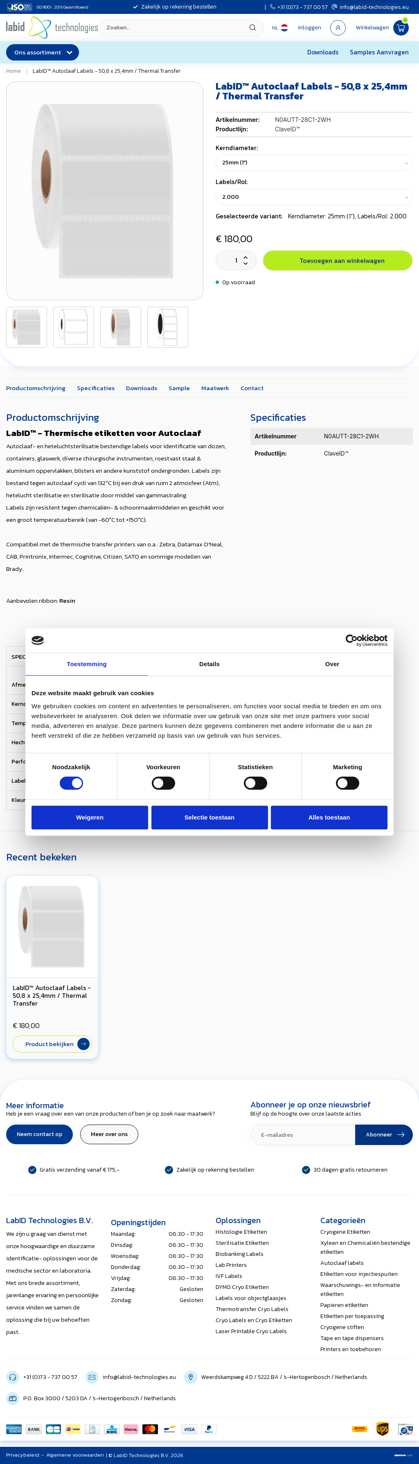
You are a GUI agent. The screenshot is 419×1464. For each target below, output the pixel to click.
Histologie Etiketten (241, 1232)
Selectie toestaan (210, 817)
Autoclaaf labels (342, 1263)
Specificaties (96, 388)
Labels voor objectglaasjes (251, 1298)
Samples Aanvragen (379, 52)
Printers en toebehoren (350, 1349)
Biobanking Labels (240, 1254)
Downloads (322, 52)
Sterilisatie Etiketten (242, 1243)
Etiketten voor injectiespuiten (359, 1274)
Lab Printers (231, 1265)
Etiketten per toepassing (352, 1316)
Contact (252, 388)
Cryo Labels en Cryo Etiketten (254, 1320)
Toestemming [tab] (87, 663)
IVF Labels (229, 1276)
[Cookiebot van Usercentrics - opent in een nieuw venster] (351, 640)
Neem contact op (39, 1134)
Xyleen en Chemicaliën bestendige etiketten (365, 1247)
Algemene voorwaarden (75, 1455)
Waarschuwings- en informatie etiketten (360, 1289)
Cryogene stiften (342, 1327)
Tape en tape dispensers (352, 1338)
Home (13, 71)
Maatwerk (215, 388)
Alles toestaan (329, 817)
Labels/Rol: (232, 181)
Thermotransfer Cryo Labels (252, 1309)
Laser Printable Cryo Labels (251, 1331)
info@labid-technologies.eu (370, 7)
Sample (179, 388)
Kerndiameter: (237, 148)
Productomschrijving (35, 388)
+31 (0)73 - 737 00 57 (299, 7)
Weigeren (90, 817)
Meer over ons (109, 1134)
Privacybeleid (22, 1455)
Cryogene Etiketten (345, 1232)
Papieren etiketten (344, 1305)
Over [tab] (332, 663)
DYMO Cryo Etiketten (242, 1287)
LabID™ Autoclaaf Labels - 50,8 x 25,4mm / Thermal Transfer (107, 71)
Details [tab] (209, 663)
